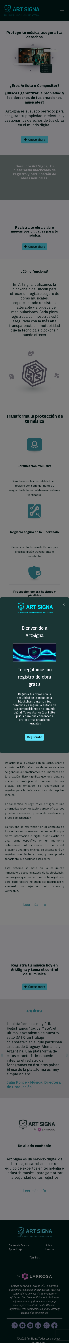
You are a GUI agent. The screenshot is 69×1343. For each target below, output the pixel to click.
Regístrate (34, 737)
